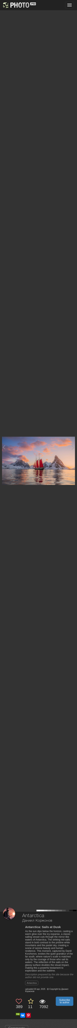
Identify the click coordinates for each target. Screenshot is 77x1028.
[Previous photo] (3, 447)
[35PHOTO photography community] (19, 5)
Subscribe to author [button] (64, 1001)
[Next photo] (73, 447)
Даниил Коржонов (37, 920)
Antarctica (32, 983)
